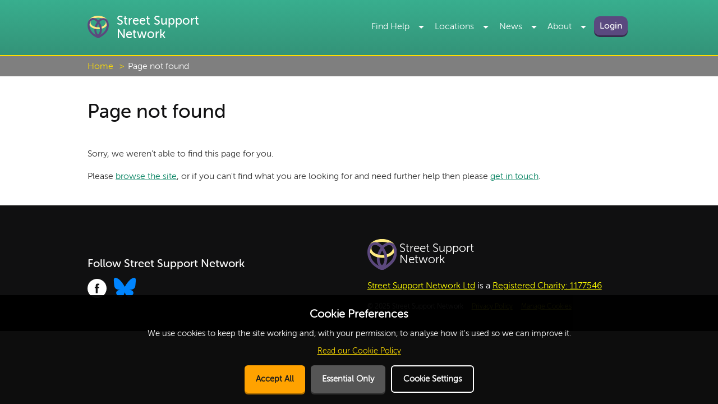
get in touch (514, 176)
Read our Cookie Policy (359, 351)
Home (100, 66)
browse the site (146, 176)
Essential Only (348, 379)
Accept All (275, 379)
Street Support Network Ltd (421, 286)
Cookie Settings (432, 379)
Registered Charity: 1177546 (547, 286)
